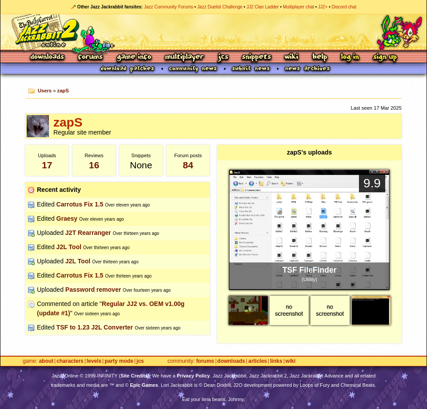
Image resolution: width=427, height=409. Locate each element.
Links (276, 361)
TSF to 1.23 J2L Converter (94, 327)
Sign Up (385, 57)
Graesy (66, 218)
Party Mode (119, 361)
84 (188, 165)
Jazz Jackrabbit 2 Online (213, 32)
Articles (257, 361)
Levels (94, 361)
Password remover (93, 289)
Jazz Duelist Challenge (219, 6)
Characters (70, 361)
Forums (90, 57)
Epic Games (144, 385)
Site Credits (134, 375)
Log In (350, 57)
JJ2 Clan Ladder (262, 6)
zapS (63, 90)
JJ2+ (322, 6)
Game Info (134, 57)
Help (319, 57)
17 (47, 165)
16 (94, 165)
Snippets (256, 57)
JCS (223, 57)
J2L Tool (68, 246)
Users (45, 90)
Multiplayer (184, 57)
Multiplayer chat (298, 6)
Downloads (48, 57)
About (46, 361)
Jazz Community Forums (168, 6)
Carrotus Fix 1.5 (80, 204)
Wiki (292, 57)
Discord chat (344, 6)
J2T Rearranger (88, 232)
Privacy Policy (193, 375)
